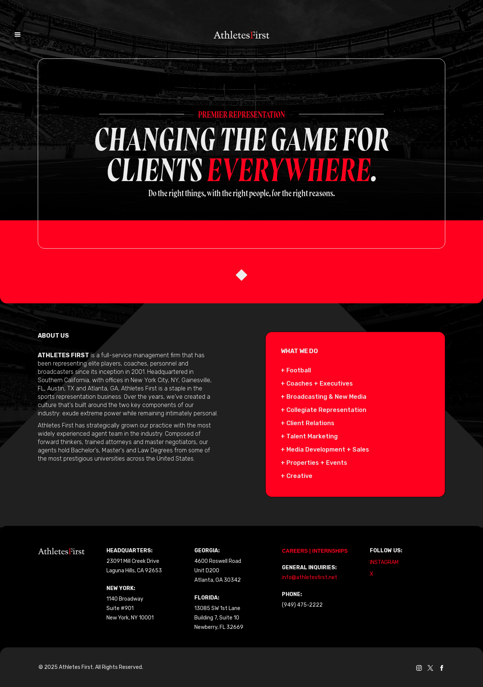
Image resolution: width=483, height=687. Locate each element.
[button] (21, 23)
